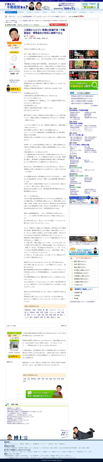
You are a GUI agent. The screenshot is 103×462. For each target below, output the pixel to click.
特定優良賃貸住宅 (74, 191)
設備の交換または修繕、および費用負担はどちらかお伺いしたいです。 (25, 411)
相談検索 (25, 20)
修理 (37, 312)
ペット (59, 310)
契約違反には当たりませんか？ (15, 421)
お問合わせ (51, 443)
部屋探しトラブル (56, 451)
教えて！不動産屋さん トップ (14, 20)
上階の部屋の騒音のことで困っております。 (18, 420)
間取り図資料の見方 (75, 117)
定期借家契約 (87, 181)
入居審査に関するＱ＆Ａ (81, 282)
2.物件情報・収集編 (22, 447)
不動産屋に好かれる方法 (90, 117)
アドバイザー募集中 (53, 16)
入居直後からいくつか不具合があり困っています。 (20, 415)
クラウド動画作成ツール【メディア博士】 (39, 455)
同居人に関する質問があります (15, 410)
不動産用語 (87, 193)
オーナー (33, 315)
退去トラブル (15, 451)
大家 (24, 379)
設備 (39, 315)
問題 (50, 315)
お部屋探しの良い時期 (90, 112)
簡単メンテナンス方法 (75, 150)
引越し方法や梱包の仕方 (76, 137)
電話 (47, 310)
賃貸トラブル (73, 147)
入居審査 (72, 179)
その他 (89, 451)
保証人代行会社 (88, 179)
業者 (58, 312)
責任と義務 (87, 147)
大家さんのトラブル (89, 170)
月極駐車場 (73, 189)
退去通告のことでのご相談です (15, 418)
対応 (61, 315)
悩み (58, 317)
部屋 (54, 315)
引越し (34, 310)
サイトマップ (44, 443)
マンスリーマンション (75, 130)
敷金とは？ (87, 160)
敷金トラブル (23, 451)
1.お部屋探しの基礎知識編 (11, 447)
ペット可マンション (75, 129)
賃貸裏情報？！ (74, 116)
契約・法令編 (82, 447)
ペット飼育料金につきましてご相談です (17, 413)
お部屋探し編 (78, 292)
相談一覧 (31, 20)
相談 (28, 315)
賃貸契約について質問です (14, 408)
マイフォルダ (37, 16)
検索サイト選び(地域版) (90, 125)
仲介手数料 (73, 178)
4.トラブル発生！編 (43, 447)
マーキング (73, 152)
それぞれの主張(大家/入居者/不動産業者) (67, 447)
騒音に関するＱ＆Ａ (80, 261)
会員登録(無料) (27, 16)
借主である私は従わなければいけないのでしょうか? (20, 416)
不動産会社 (28, 310)
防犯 (41, 317)
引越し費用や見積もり (75, 140)
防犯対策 (72, 148)
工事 (28, 379)
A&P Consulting (14, 350)
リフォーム (52, 312)
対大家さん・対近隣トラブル (34, 451)
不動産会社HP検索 (74, 127)
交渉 (43, 315)
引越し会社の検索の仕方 (76, 139)
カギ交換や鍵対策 (88, 148)
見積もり (53, 317)
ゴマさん (12, 64)
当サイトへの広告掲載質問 (87, 301)
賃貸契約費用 (87, 114)
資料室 (87, 447)
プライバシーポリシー (13, 443)
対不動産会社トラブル (82, 451)
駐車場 (40, 310)
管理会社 (32, 312)
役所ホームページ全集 (90, 191)
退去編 (76, 298)
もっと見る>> (94, 105)
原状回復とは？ (74, 163)
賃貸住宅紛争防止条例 (75, 183)
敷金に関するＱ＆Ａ (80, 267)
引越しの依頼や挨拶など (90, 137)
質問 (46, 315)
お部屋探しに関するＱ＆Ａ (82, 276)
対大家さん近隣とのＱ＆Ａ (82, 270)
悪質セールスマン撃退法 (90, 152)
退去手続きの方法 (74, 160)
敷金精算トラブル (88, 162)
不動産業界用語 (74, 194)
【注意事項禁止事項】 (75, 301)
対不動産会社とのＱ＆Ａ (81, 273)
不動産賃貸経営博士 (9, 455)
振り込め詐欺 (73, 153)
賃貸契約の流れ (74, 114)
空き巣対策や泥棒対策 (90, 150)
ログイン (63, 16)
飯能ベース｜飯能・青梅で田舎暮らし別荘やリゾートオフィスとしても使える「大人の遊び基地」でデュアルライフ (83, 244)
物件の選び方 (87, 116)
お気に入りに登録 (11, 325)
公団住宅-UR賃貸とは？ (90, 189)
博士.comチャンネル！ (36, 457)
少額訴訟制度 (73, 181)
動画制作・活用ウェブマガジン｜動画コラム (61, 455)
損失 (31, 317)
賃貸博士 (17, 455)
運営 (6, 443)
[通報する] (63, 325)
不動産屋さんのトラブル (76, 171)
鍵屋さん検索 (73, 193)
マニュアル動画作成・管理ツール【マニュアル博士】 (17, 457)
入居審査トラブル (46, 451)
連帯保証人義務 (88, 178)
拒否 (58, 379)
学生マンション (88, 129)
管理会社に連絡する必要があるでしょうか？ (18, 423)
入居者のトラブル (74, 170)
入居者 (46, 312)
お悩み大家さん (24, 455)
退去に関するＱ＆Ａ (80, 264)
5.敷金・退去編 (53, 447)
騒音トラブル (8, 451)
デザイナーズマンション (90, 127)
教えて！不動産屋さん (60, 443)
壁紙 (48, 317)
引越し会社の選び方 (89, 139)
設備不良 (36, 317)
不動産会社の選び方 (75, 112)
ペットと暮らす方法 (75, 119)
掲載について (28, 443)
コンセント (52, 310)
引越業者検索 (87, 140)
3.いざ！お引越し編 (33, 447)
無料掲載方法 (36, 443)
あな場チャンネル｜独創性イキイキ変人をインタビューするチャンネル (59, 457)
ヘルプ (44, 16)
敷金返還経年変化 (74, 162)
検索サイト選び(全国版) (76, 125)
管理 (41, 312)
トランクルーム (88, 130)
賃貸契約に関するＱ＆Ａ (81, 279)
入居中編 (76, 295)
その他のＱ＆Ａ (78, 285)
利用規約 (22, 443)
